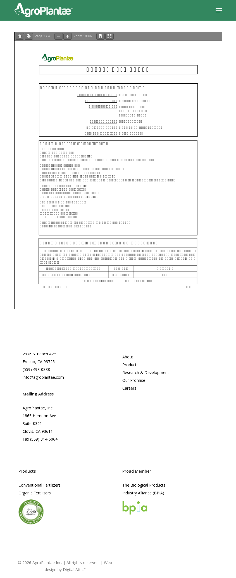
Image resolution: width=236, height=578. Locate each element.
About (127, 357)
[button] (219, 10)
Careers (129, 388)
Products (130, 364)
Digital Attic (74, 569)
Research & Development (145, 372)
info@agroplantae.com (43, 377)
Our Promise (133, 380)
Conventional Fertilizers (39, 485)
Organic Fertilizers (34, 493)
